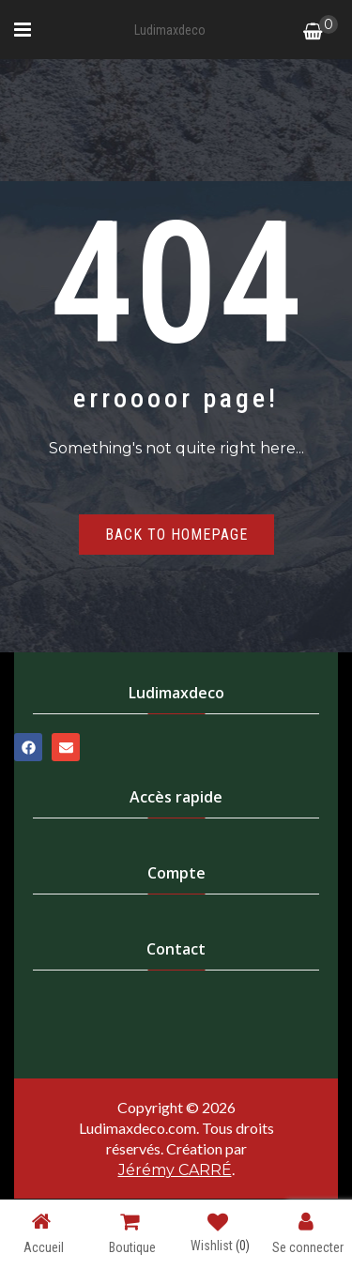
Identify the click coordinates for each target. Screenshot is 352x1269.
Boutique (132, 1232)
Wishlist (220, 1235)
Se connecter (308, 1232)
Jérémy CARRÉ (175, 1170)
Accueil (43, 1232)
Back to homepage (176, 534)
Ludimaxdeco (170, 30)
